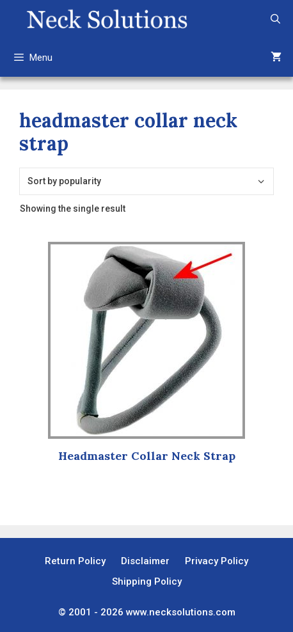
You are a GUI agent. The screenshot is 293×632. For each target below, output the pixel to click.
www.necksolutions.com (180, 612)
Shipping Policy (147, 581)
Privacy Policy (216, 561)
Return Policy (75, 561)
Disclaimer (145, 561)
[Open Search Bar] (275, 19)
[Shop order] (146, 181)
